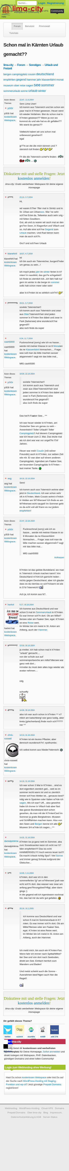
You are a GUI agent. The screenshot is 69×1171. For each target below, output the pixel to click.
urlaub (32, 91)
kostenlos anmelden (33, 178)
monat (60, 79)
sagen (29, 85)
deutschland (45, 74)
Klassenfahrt (32, 349)
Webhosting (11, 1108)
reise (23, 85)
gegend (21, 79)
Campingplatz (26, 433)
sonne (24, 90)
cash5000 (9, 342)
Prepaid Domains (52, 1084)
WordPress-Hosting (12, 11)
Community (57, 11)
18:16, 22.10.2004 (27, 478)
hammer (31, 79)
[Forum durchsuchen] (27, 3)
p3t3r (10, 108)
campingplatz (19, 74)
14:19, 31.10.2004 (27, 781)
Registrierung (55, 3)
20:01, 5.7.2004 (26, 303)
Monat (56, 346)
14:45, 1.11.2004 (26, 873)
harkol (11, 604)
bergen (7, 74)
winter (42, 91)
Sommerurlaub (43, 612)
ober (16, 85)
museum (8, 85)
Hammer (42, 629)
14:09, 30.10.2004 (27, 710)
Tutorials (13, 33)
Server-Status (50, 1117)
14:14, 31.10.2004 (27, 735)
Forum (17, 26)
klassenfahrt (49, 79)
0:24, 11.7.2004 (26, 338)
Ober (26, 314)
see (37, 85)
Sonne (59, 855)
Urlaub (22, 233)
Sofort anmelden (51, 1051)
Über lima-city (34, 1112)
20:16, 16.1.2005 (26, 908)
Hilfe (4, 16)
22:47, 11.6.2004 (26, 100)
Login (41, 3)
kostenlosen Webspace (34, 1077)
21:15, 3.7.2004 (26, 197)
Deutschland (33, 493)
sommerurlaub (11, 90)
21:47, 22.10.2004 (27, 521)
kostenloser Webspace (13, 5)
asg (9, 478)
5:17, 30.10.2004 (26, 605)
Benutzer (29, 26)
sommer (47, 85)
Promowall (44, 26)
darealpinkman (12, 841)
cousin (32, 74)
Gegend (49, 229)
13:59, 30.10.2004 (27, 645)
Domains (29, 11)
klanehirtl (12, 253)
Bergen (38, 824)
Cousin (40, 450)
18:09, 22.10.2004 (27, 374)
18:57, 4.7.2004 (26, 254)
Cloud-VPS (42, 11)
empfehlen (9, 79)
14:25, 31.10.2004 (27, 838)
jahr (39, 79)
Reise (31, 622)
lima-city (8, 64)
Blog (45, 1112)
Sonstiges (35, 64)
